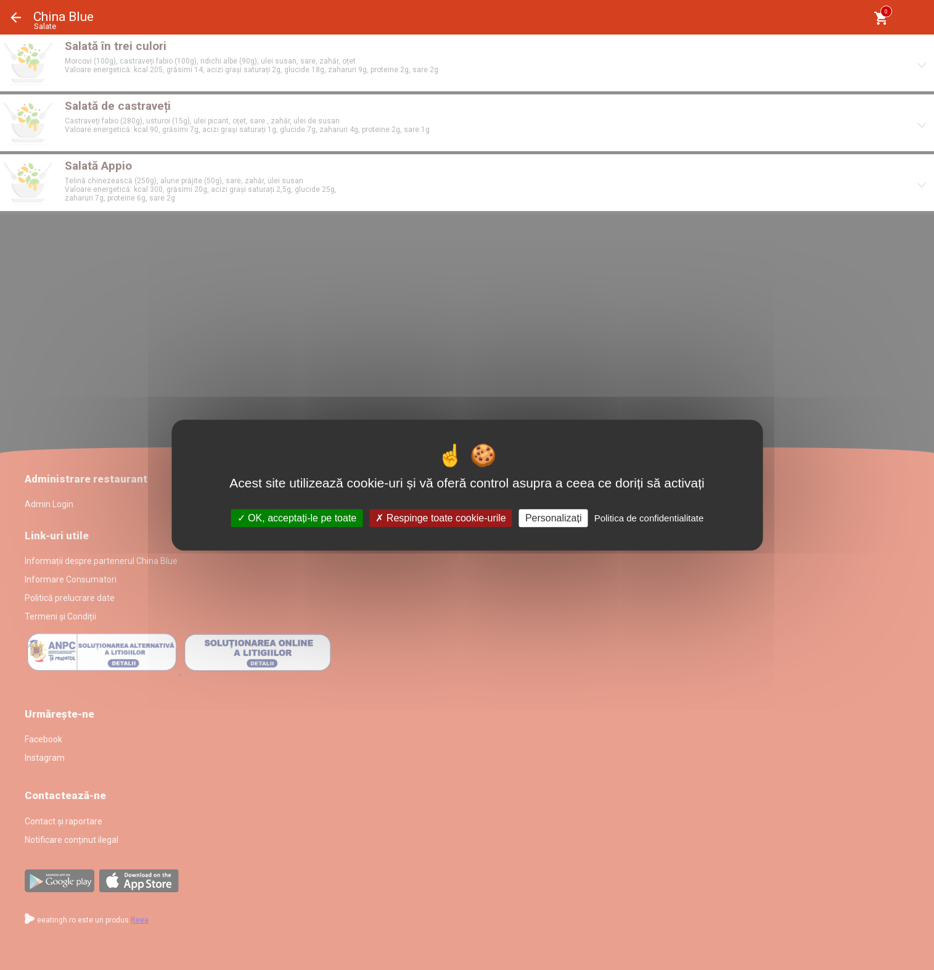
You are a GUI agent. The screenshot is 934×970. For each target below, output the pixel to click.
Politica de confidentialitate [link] (649, 518)
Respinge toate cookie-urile (440, 518)
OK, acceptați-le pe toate (297, 518)
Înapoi (16, 17)
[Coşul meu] (880, 18)
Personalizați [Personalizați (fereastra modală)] (553, 518)
